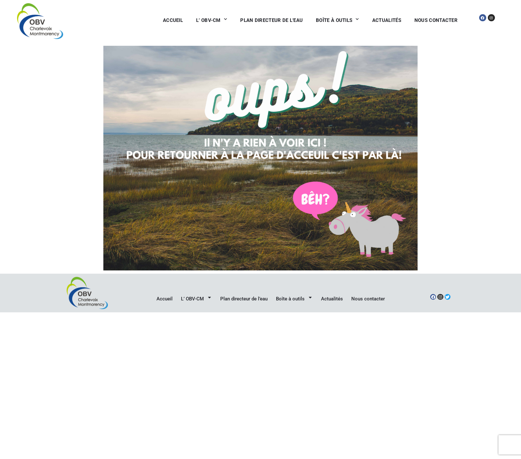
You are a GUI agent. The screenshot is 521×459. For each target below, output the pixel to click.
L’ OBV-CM (211, 20)
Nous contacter (436, 20)
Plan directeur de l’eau (271, 20)
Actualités (386, 20)
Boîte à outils (337, 20)
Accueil (173, 20)
